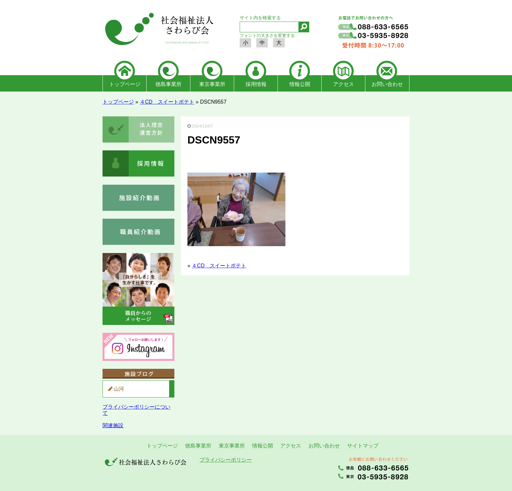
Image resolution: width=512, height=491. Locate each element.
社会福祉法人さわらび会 (158, 30)
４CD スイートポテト (167, 102)
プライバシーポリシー (226, 460)
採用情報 (256, 84)
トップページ (124, 84)
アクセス (343, 84)
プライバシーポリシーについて (136, 409)
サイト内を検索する (260, 17)
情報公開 (299, 84)
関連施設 (113, 425)
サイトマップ (362, 446)
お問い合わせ (387, 84)
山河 (119, 389)
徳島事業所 (168, 84)
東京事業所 (212, 84)
